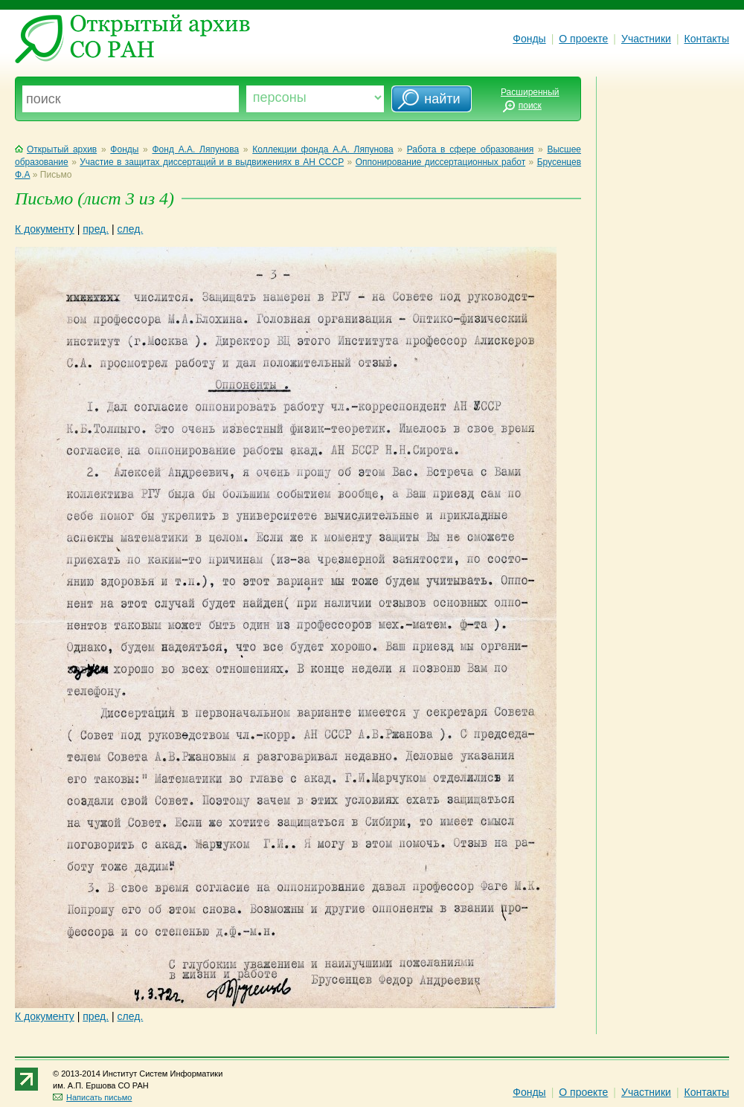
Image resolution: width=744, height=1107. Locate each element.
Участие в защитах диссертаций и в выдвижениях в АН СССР (212, 162)
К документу (44, 229)
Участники (646, 39)
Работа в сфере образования (470, 149)
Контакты (706, 39)
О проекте (583, 39)
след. (131, 229)
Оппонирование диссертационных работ (440, 162)
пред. (96, 229)
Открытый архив (56, 149)
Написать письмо (92, 1097)
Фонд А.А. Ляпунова (196, 149)
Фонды (529, 39)
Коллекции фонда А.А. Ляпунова (322, 149)
